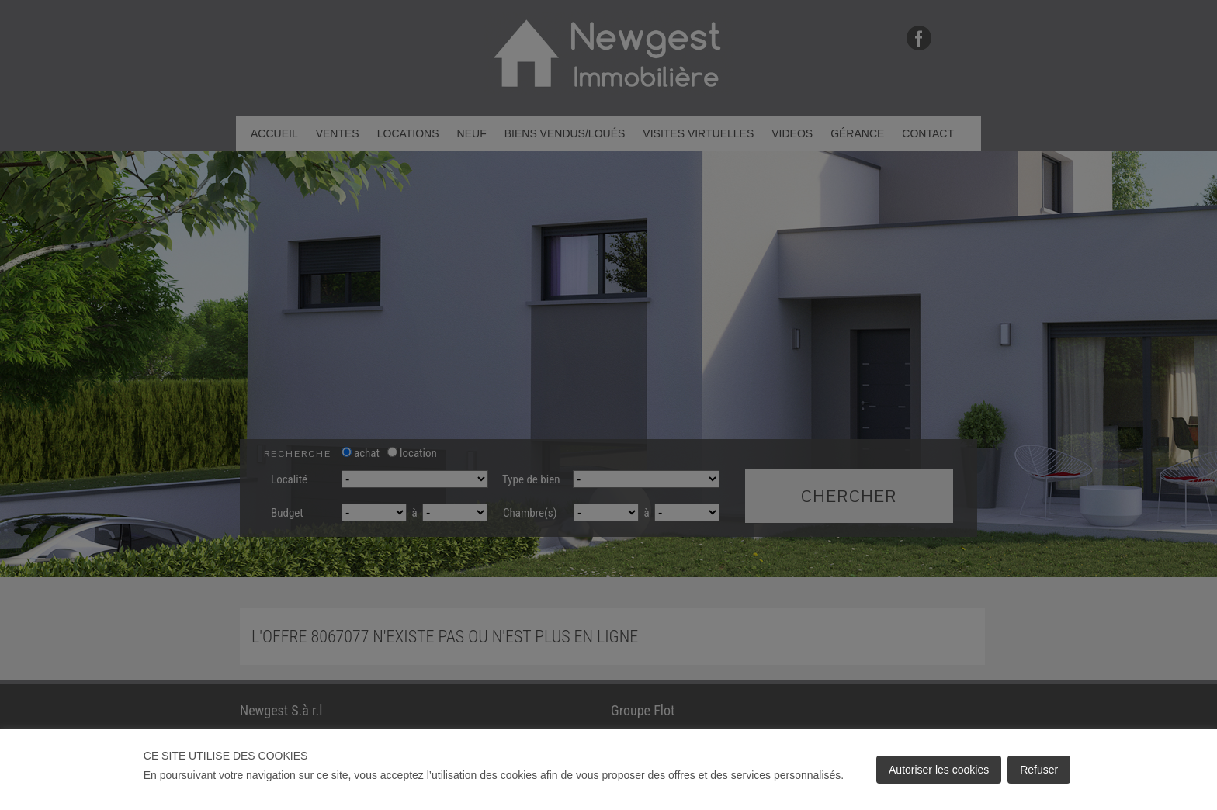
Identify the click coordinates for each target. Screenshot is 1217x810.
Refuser (1039, 769)
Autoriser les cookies (939, 769)
